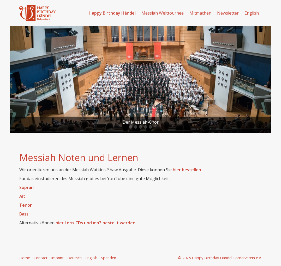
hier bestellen (187, 170)
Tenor (25, 205)
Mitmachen (200, 13)
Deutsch (74, 257)
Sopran (26, 187)
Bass (24, 214)
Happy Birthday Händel (112, 13)
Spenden (108, 257)
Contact (40, 257)
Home (24, 257)
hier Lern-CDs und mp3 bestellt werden (95, 223)
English (251, 13)
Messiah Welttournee (162, 13)
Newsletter (228, 13)
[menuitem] (112, 13)
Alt (22, 196)
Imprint (57, 257)
